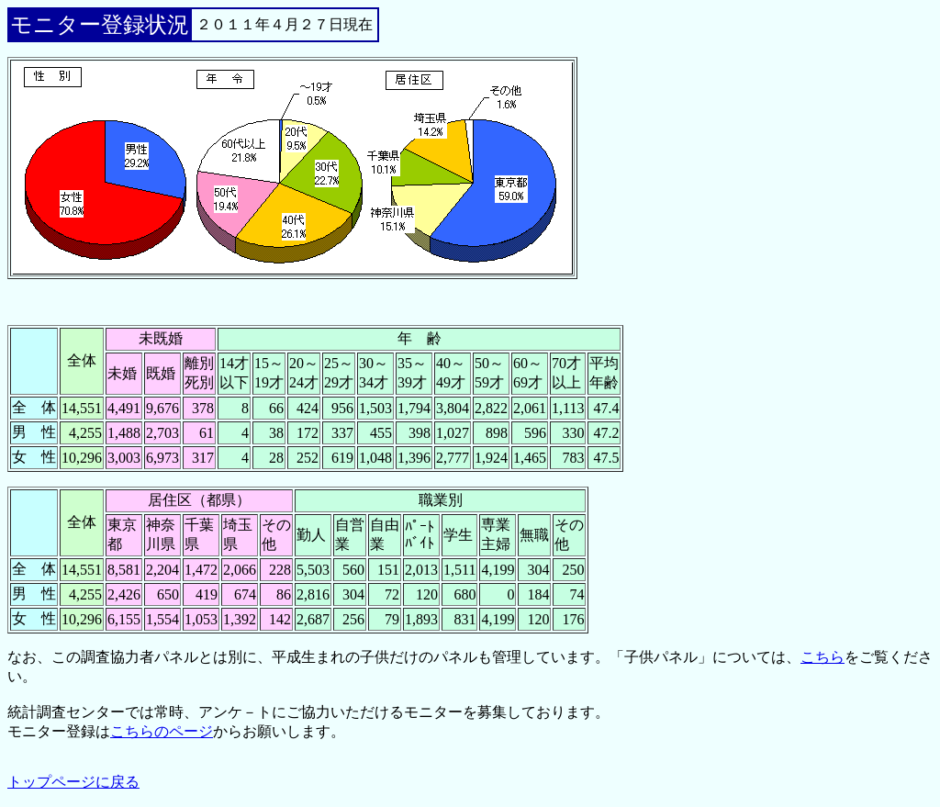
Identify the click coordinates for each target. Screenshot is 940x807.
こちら (822, 657)
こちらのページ (161, 731)
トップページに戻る (73, 782)
